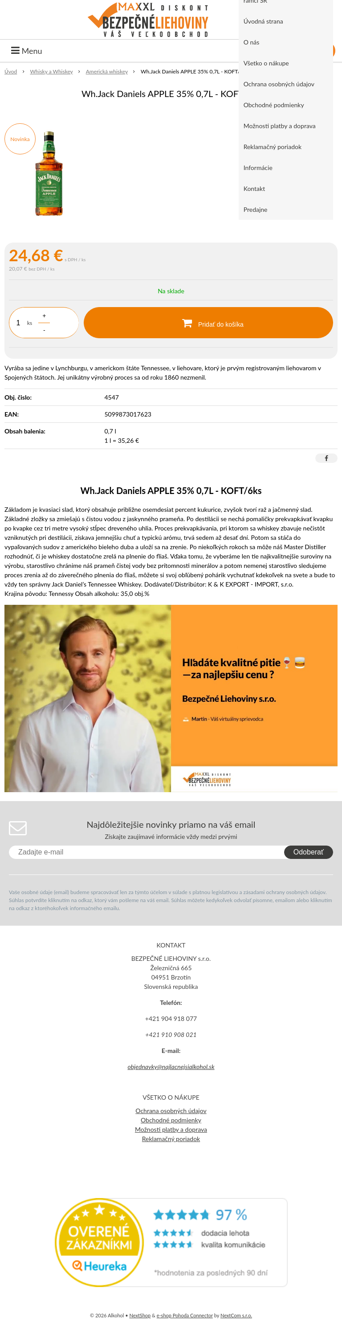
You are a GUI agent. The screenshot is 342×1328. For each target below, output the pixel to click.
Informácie (258, 167)
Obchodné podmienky (274, 105)
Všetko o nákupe (266, 63)
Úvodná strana (263, 21)
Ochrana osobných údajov (279, 84)
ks (29, 323)
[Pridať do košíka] (208, 322)
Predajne (256, 209)
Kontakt (254, 188)
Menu (26, 51)
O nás (252, 42)
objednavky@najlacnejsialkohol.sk (170, 1066)
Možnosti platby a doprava (280, 126)
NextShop (140, 1315)
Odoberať (308, 852)
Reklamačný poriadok (272, 146)
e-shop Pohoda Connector (185, 1315)
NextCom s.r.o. (236, 1315)
